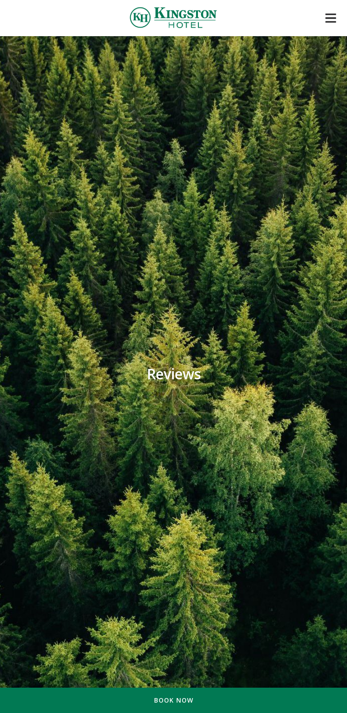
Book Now (173, 700)
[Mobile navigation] (330, 20)
